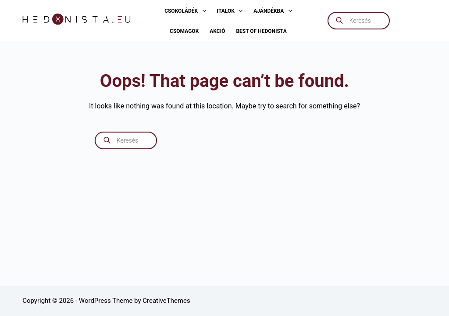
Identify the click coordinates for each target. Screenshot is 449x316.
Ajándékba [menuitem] (274, 11)
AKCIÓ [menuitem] (217, 31)
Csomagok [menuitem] (184, 31)
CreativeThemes (166, 301)
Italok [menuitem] (231, 11)
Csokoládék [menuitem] (186, 11)
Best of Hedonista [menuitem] (261, 31)
